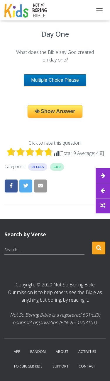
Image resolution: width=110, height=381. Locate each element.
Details (37, 167)
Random (38, 351)
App (17, 351)
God (57, 167)
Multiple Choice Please (55, 80)
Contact (87, 366)
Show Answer (58, 111)
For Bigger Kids (28, 366)
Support (61, 366)
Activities (87, 351)
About (62, 351)
